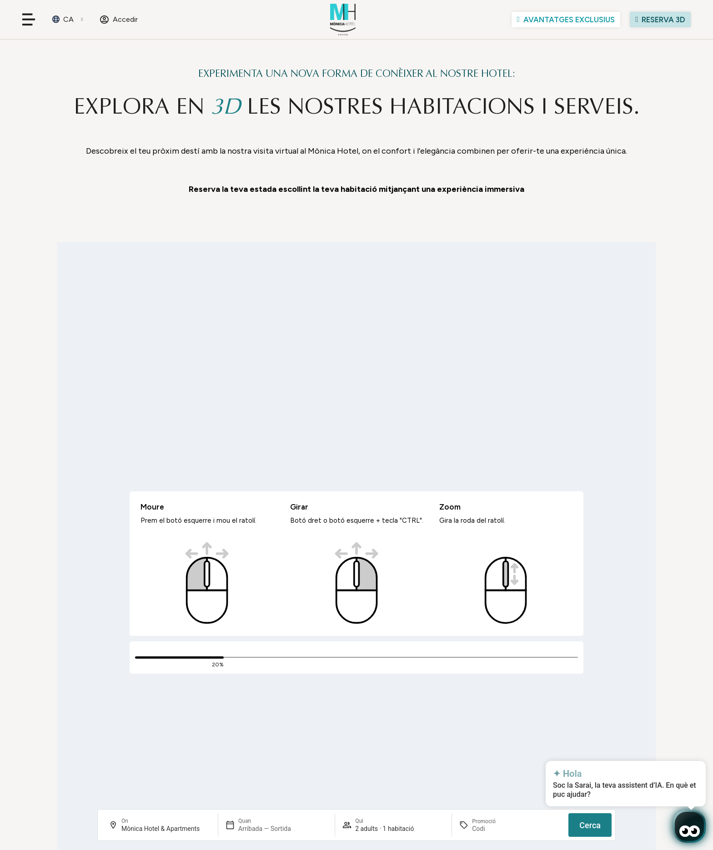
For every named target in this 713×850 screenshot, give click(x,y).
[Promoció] (494, 828)
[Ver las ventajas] (566, 19)
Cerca (590, 825)
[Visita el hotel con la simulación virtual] (660, 19)
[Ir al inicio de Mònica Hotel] (343, 19)
